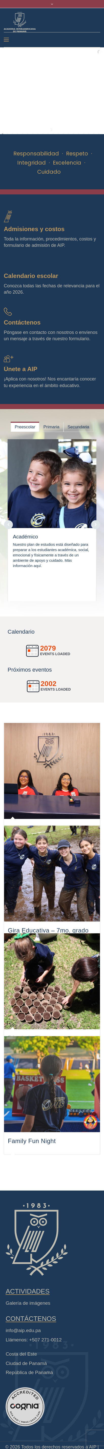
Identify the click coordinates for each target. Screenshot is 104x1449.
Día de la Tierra (29, 1070)
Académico (25, 536)
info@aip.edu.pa (23, 1362)
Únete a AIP (20, 369)
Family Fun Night (32, 1188)
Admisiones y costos (34, 229)
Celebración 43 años (37, 833)
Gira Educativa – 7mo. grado (48, 951)
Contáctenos (22, 322)
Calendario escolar (31, 275)
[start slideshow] (52, 129)
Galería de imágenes (28, 1335)
